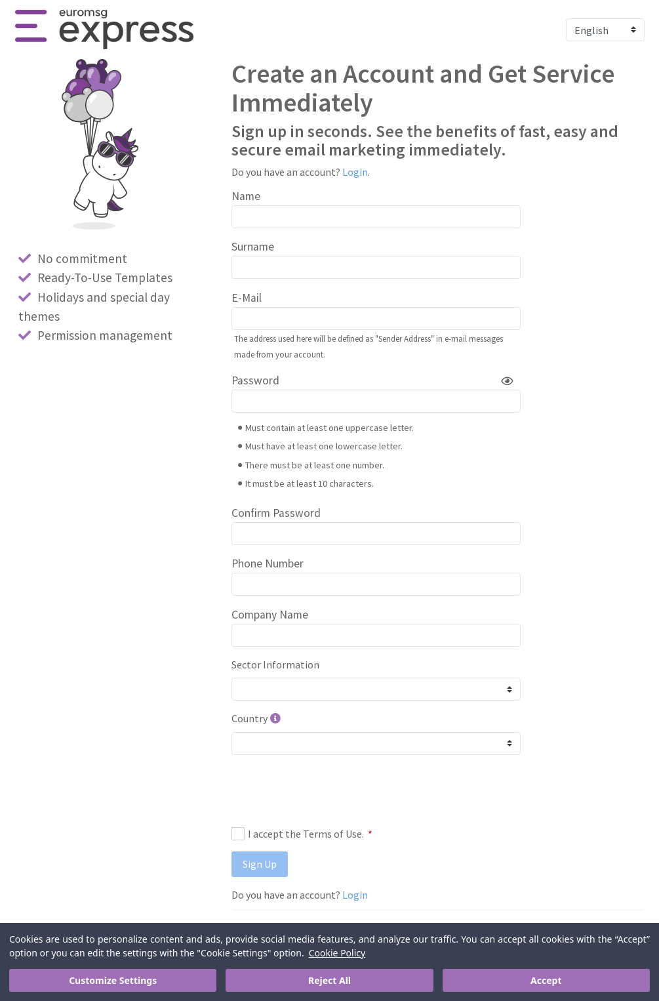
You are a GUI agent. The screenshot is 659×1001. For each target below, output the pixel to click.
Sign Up (260, 863)
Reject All (329, 980)
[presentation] (331, 790)
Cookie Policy (337, 953)
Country (249, 718)
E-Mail (246, 298)
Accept (545, 980)
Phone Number (267, 563)
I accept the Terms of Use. (301, 834)
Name (245, 196)
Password (255, 380)
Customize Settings (113, 980)
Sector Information (275, 664)
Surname (252, 246)
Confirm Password (276, 513)
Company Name (269, 614)
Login (355, 171)
